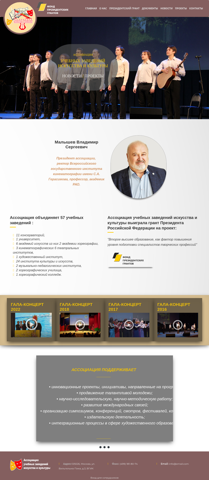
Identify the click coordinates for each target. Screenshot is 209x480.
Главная (91, 8)
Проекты (181, 8)
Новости (166, 8)
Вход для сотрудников (104, 477)
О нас (103, 8)
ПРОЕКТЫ (94, 76)
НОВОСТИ (72, 76)
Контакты (196, 8)
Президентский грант (124, 8)
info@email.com (175, 463)
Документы (150, 8)
